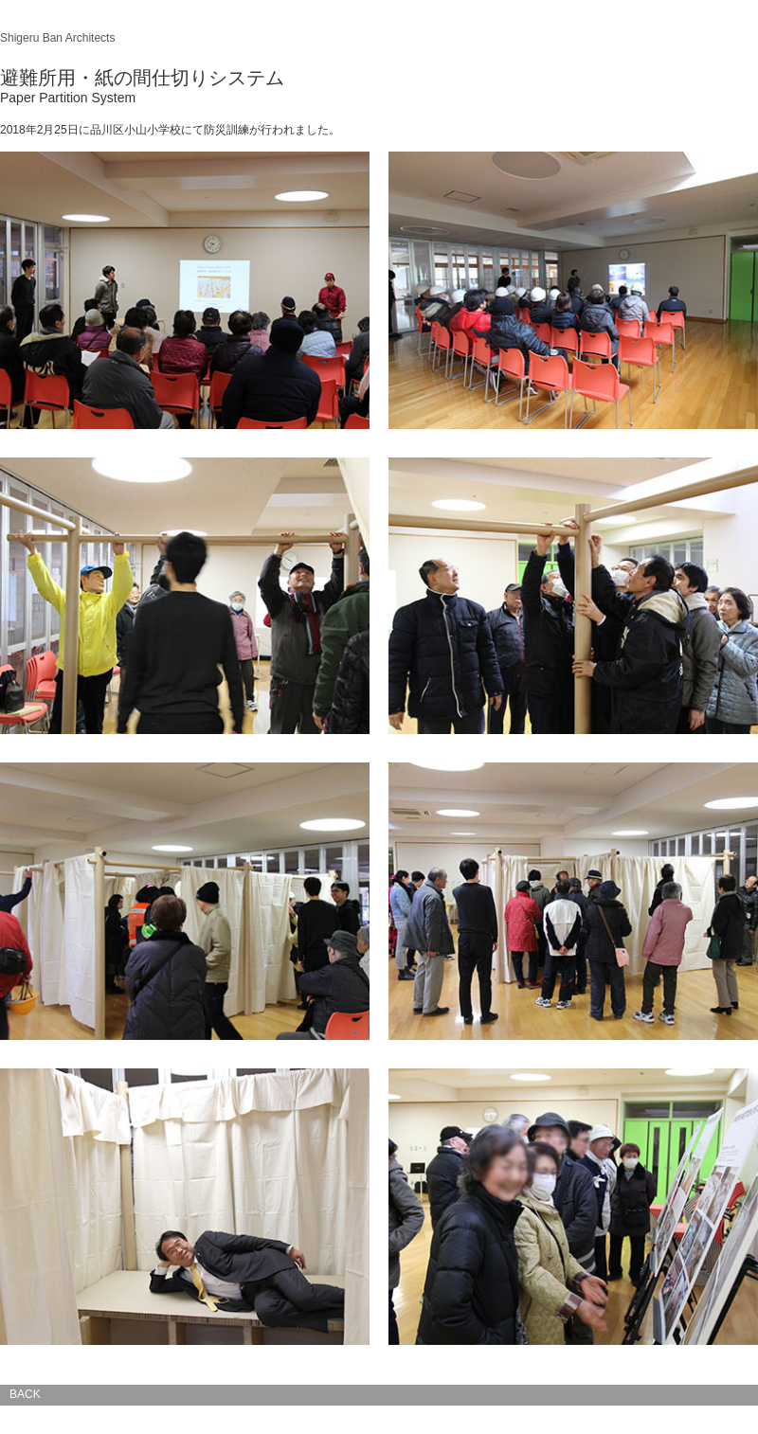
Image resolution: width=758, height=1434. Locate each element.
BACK (25, 1394)
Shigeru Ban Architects (57, 38)
